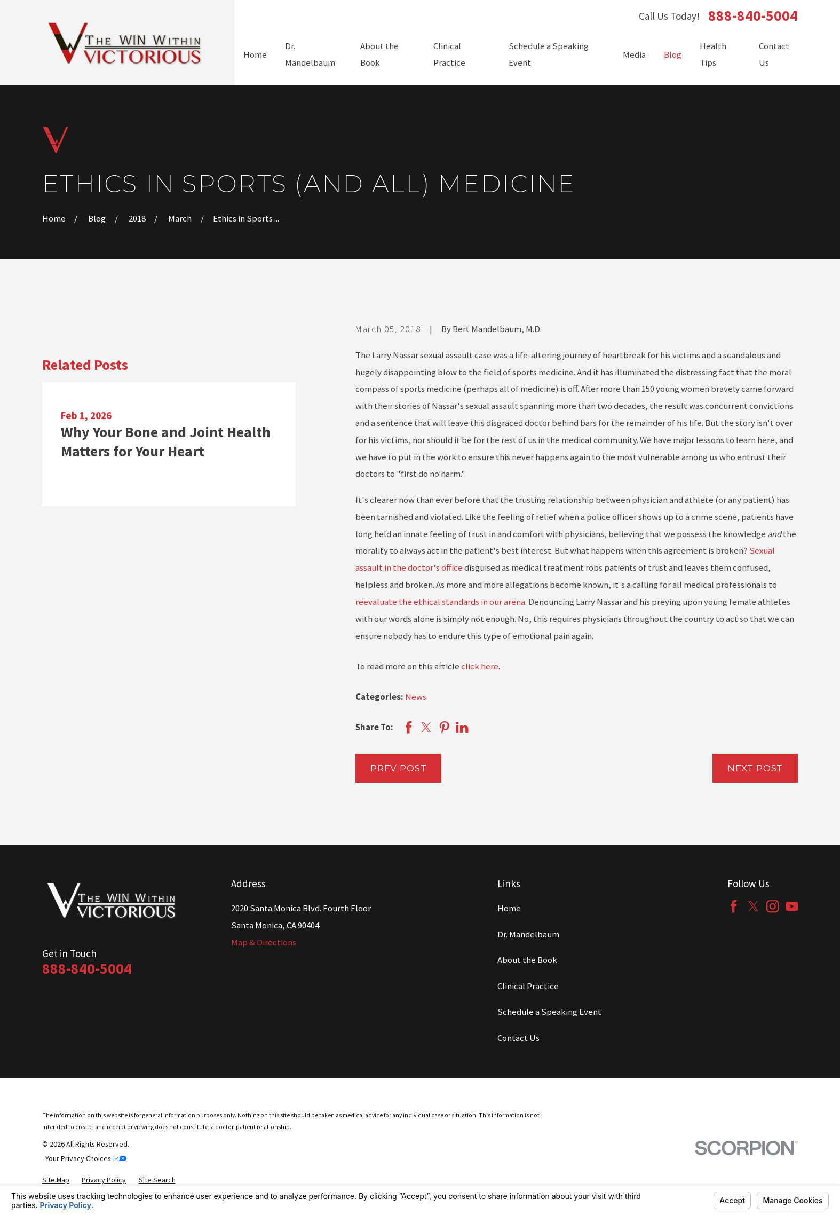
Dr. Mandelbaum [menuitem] (310, 55)
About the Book (527, 960)
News (415, 697)
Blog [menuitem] (672, 54)
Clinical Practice (528, 986)
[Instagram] (772, 906)
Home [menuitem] (255, 54)
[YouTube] (792, 906)
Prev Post (398, 768)
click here (479, 666)
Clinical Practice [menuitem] (449, 55)
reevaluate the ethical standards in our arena (440, 602)
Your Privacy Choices (85, 1158)
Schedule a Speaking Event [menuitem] (549, 55)
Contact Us (518, 1038)
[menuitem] (55, 1180)
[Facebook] (733, 906)
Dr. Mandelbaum (528, 934)
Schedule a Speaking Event (549, 1011)
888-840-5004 (753, 16)
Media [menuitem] (634, 54)
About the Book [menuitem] (379, 55)
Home (509, 908)
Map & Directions (263, 942)
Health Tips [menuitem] (713, 55)
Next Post (755, 768)
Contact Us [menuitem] (774, 55)
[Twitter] (753, 906)
